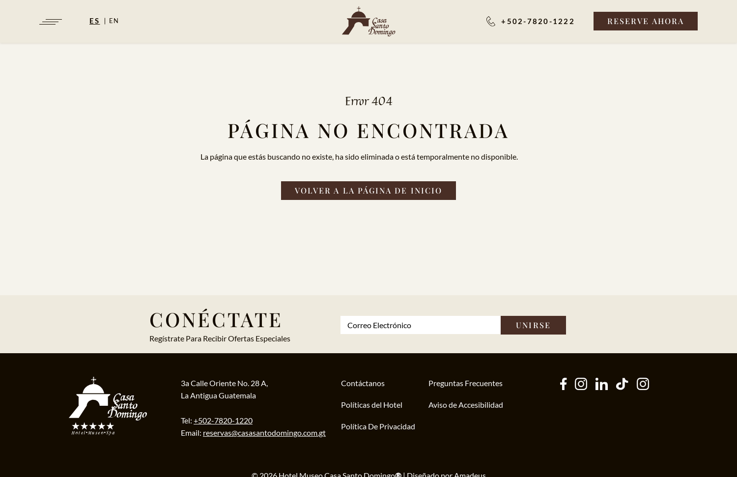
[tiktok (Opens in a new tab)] (622, 385)
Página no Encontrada (368, 130)
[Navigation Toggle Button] (49, 21)
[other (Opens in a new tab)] (601, 385)
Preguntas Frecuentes (465, 383)
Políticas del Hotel (371, 404)
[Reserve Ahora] (646, 21)
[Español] (99, 20)
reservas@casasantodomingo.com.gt (264, 432)
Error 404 (369, 101)
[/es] (369, 21)
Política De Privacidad (378, 426)
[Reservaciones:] (531, 21)
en (114, 21)
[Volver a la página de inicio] (368, 190)
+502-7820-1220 (223, 420)
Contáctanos (363, 383)
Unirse (533, 325)
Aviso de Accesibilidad (465, 404)
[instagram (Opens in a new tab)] (581, 385)
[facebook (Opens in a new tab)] (563, 385)
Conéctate (216, 319)
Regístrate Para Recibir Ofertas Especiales (219, 338)
